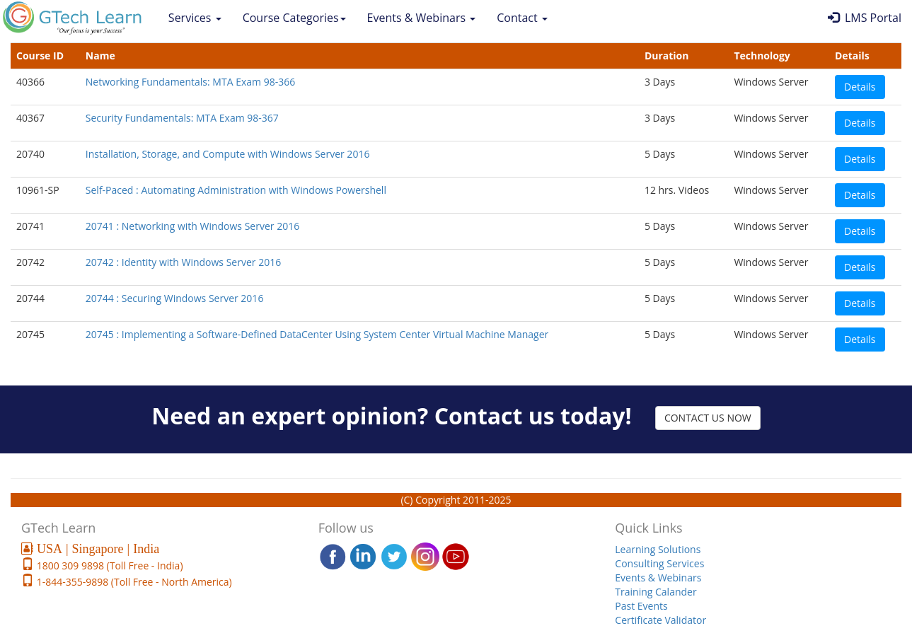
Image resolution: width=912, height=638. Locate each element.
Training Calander (655, 591)
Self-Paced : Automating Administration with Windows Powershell (236, 190)
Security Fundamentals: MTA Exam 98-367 (182, 117)
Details (860, 86)
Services (194, 17)
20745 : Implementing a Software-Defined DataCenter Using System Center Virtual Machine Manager (317, 334)
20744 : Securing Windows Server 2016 (175, 298)
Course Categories (294, 17)
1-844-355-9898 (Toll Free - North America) (133, 581)
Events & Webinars (421, 17)
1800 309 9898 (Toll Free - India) (108, 565)
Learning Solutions (657, 549)
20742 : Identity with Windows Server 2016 (183, 262)
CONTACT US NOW (707, 417)
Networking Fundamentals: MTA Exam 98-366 (190, 81)
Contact (522, 17)
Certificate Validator (660, 620)
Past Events (641, 606)
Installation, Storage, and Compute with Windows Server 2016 (228, 154)
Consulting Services (659, 563)
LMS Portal (864, 17)
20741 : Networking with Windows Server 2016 (192, 226)
